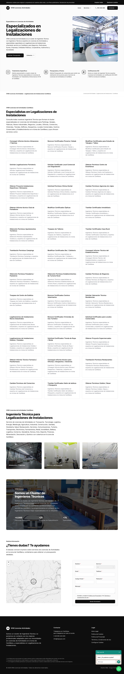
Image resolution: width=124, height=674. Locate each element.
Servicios (87, 8)
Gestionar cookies (112, 2)
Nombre (78, 564)
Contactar (112, 8)
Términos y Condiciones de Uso (101, 640)
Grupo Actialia (113, 668)
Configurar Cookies (97, 642)
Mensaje (78, 586)
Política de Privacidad (95, 595)
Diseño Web (104, 668)
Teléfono (99, 571)
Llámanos (30, 55)
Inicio (79, 8)
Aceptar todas (99, 2)
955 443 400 (100, 8)
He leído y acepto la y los (93, 596)
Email (77, 571)
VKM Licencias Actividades (18, 8)
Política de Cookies (97, 634)
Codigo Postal (79, 578)
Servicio (99, 564)
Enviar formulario (95, 601)
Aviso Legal (94, 631)
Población (99, 578)
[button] (33, 581)
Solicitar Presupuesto (15, 55)
